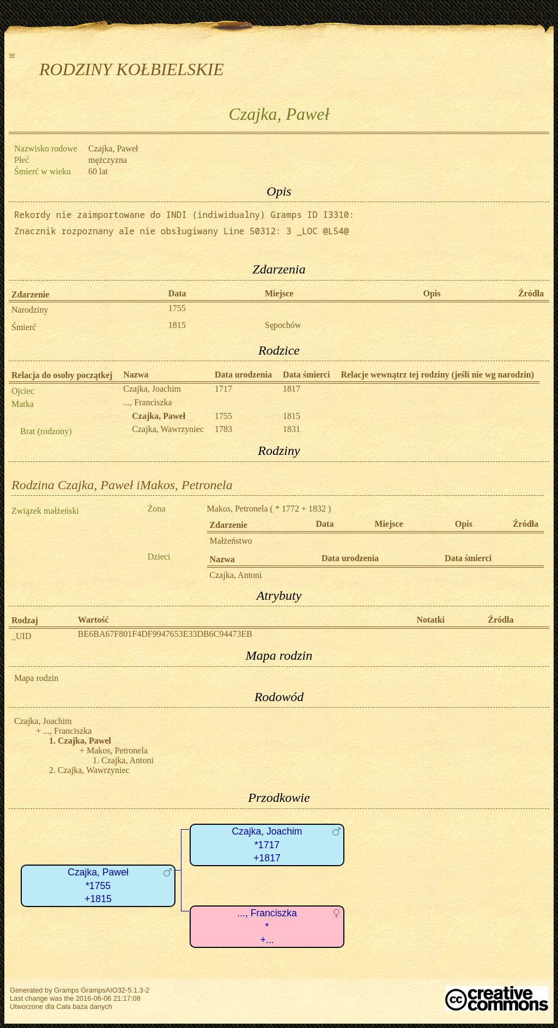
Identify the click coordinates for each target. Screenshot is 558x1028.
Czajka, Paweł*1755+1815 (98, 885)
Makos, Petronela (237, 508)
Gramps (66, 990)
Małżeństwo (231, 540)
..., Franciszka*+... (267, 926)
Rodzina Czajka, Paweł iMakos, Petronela (122, 485)
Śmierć (23, 327)
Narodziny (29, 309)
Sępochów (283, 325)
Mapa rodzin (36, 678)
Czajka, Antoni (236, 575)
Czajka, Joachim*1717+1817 (267, 844)
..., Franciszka (147, 402)
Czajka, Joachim (152, 388)
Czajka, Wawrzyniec (168, 429)
